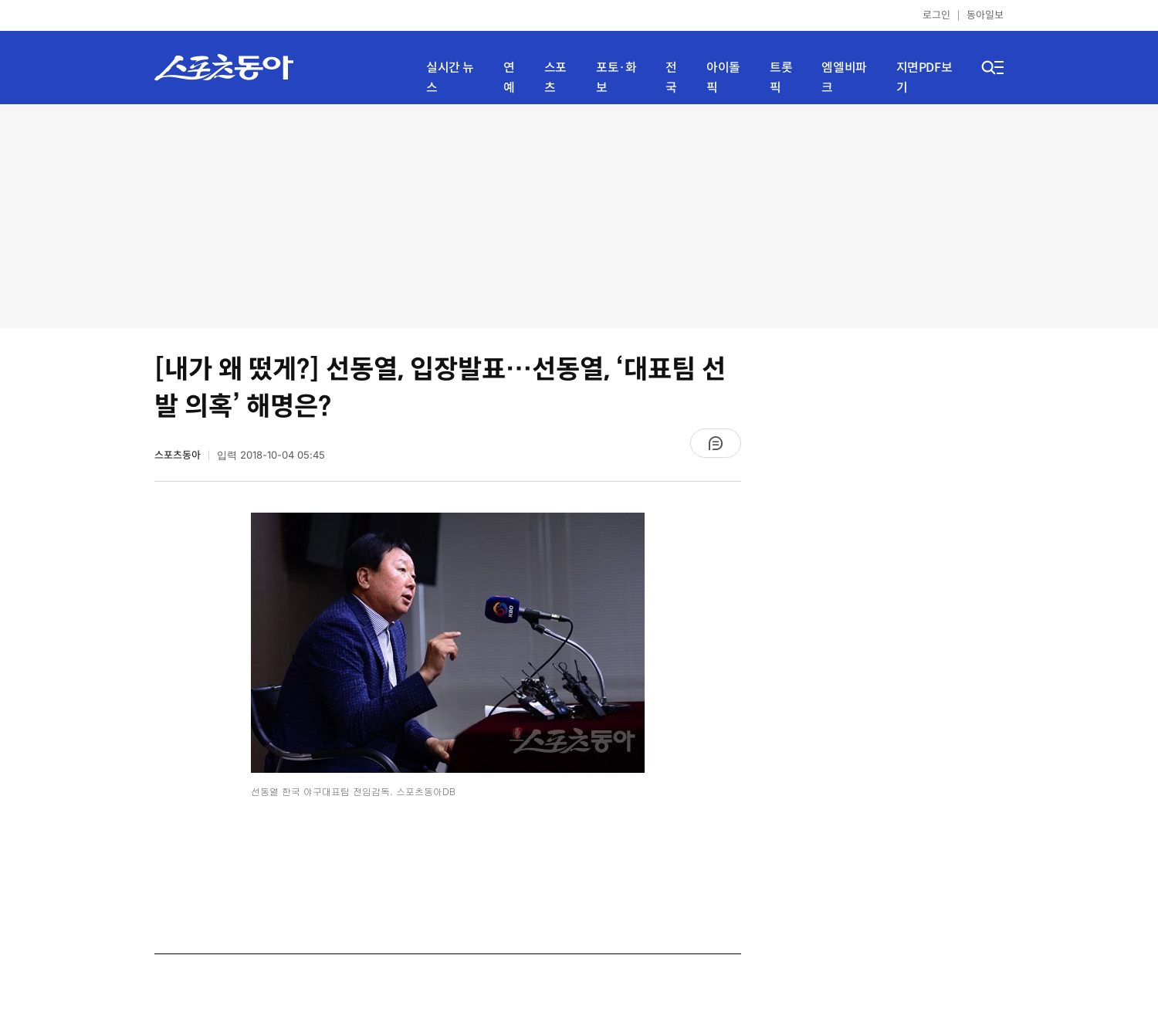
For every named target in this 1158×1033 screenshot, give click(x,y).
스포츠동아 (177, 455)
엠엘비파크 (843, 77)
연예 (509, 77)
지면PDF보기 (924, 77)
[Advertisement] (579, 216)
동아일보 (985, 15)
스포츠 (555, 77)
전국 (671, 77)
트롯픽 (781, 77)
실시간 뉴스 (450, 77)
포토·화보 (616, 77)
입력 (271, 455)
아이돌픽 (723, 77)
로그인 (936, 15)
